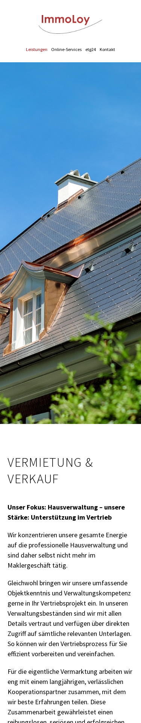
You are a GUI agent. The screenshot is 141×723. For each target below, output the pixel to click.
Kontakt (107, 49)
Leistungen (36, 49)
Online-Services (66, 49)
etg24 (90, 49)
